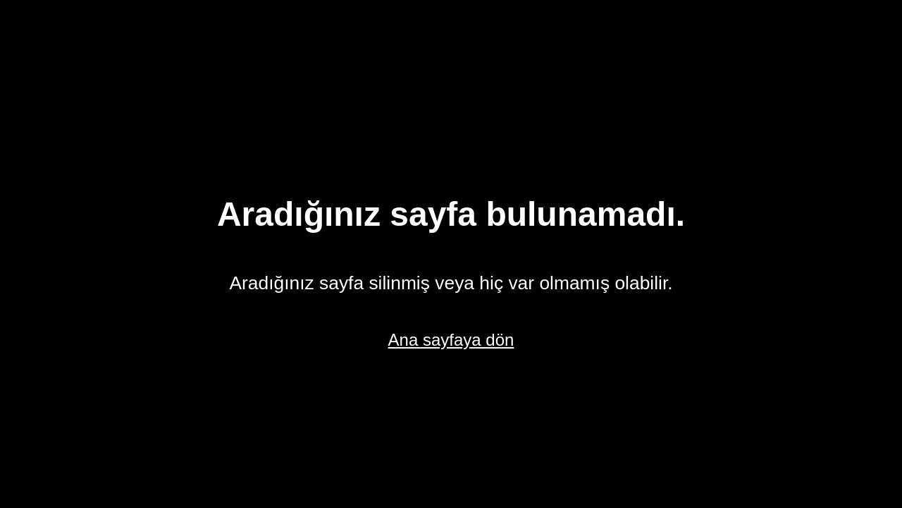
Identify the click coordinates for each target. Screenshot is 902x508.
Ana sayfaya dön (451, 339)
